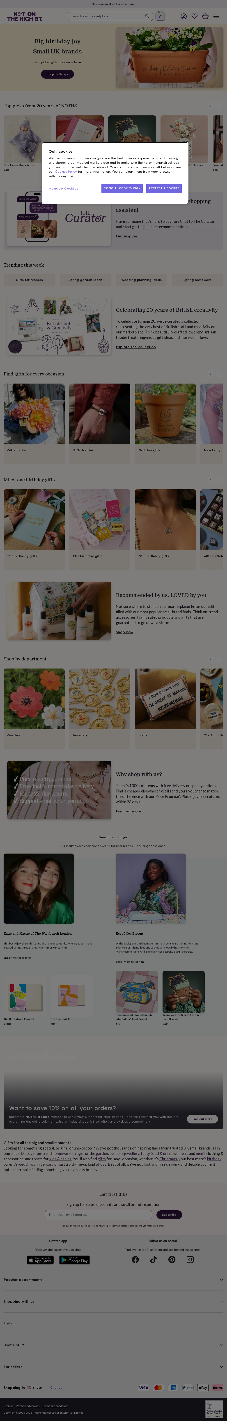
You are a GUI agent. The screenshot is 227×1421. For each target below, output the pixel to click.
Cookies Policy (66, 171)
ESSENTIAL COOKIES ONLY (122, 188)
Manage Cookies (63, 188)
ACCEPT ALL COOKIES (164, 188)
